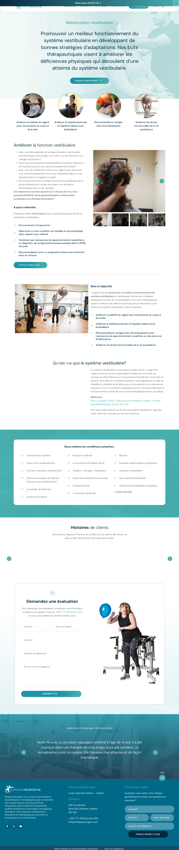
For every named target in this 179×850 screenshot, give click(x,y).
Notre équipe (101, 13)
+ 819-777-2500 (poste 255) (83, 816)
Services (85, 13)
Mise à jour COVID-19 (80, 847)
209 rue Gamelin (77, 803)
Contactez (137, 13)
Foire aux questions (114, 843)
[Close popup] (176, 3)
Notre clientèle (118, 13)
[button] (162, 13)
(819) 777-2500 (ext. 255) (69, 612)
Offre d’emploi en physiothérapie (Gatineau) (76, 843)
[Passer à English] (155, 13)
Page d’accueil (70, 13)
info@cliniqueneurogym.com (83, 820)
